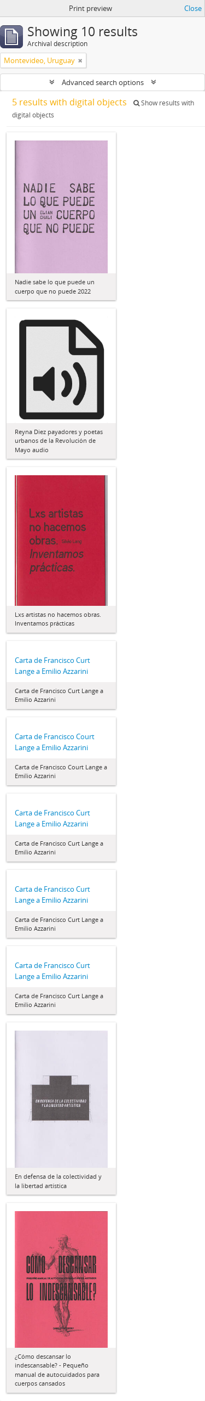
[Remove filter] (80, 60)
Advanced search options (102, 82)
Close (193, 8)
